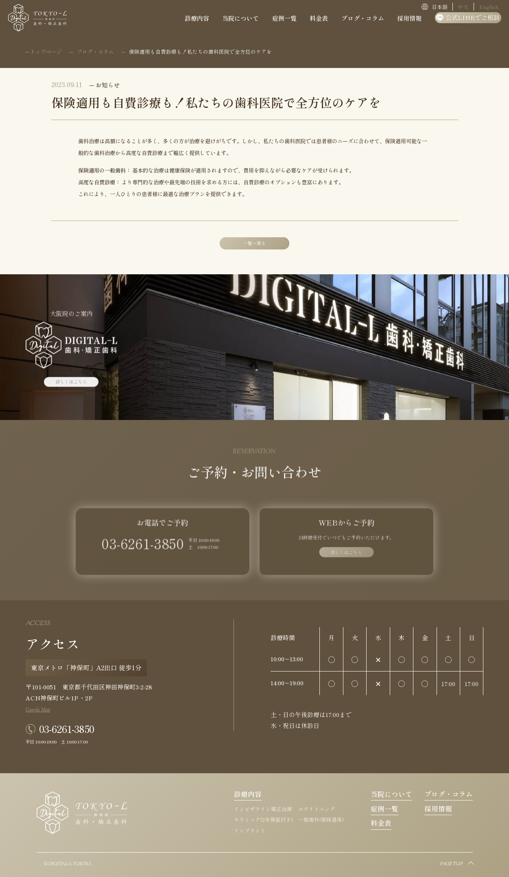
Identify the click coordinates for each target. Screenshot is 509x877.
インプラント (250, 830)
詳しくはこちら (71, 386)
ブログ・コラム (448, 794)
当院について (391, 794)
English (488, 7)
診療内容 (248, 794)
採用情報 (438, 809)
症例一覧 (384, 809)
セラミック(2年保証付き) (263, 819)
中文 (463, 7)
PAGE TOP (451, 864)
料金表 (381, 823)
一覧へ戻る (254, 243)
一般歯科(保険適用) (321, 819)
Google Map (38, 710)
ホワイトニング (316, 809)
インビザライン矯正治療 (263, 809)
